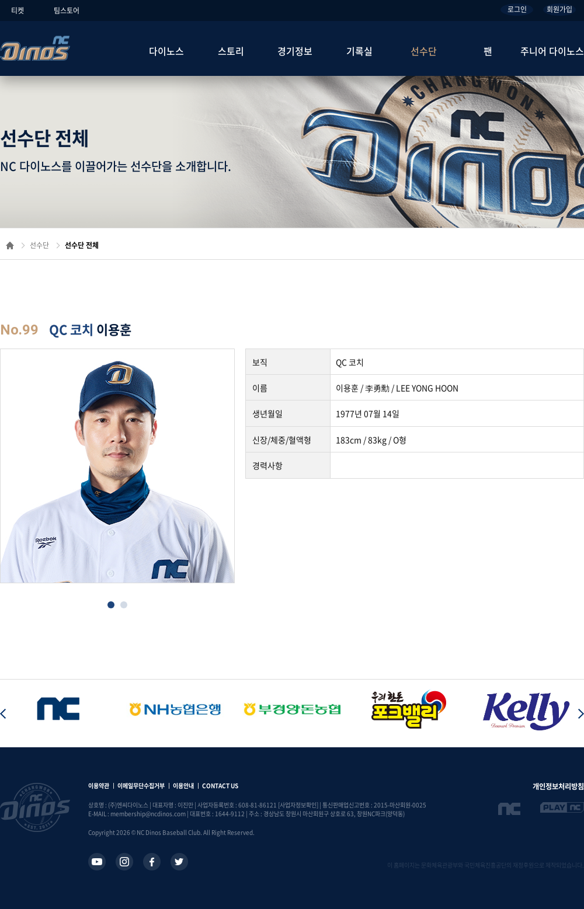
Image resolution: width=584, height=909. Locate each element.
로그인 (517, 9)
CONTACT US (220, 785)
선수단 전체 (82, 245)
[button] (110, 604)
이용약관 (98, 785)
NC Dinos (35, 48)
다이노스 (166, 51)
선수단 (424, 51)
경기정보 (294, 51)
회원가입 (559, 9)
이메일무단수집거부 (141, 785)
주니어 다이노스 (552, 51)
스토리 (231, 51)
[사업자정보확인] (298, 804)
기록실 (359, 51)
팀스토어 (66, 10)
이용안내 (183, 785)
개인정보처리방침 (558, 786)
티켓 (17, 10)
